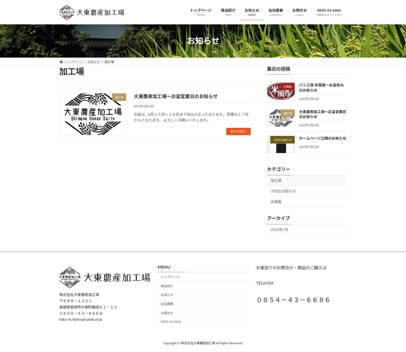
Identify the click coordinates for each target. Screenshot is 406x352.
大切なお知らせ (283, 191)
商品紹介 (167, 286)
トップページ (170, 277)
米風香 (276, 201)
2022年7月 (279, 229)
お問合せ (167, 313)
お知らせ (167, 295)
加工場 (276, 180)
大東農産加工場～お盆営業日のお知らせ (176, 96)
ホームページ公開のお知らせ (322, 138)
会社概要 (167, 304)
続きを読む (238, 131)
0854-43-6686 (171, 321)
